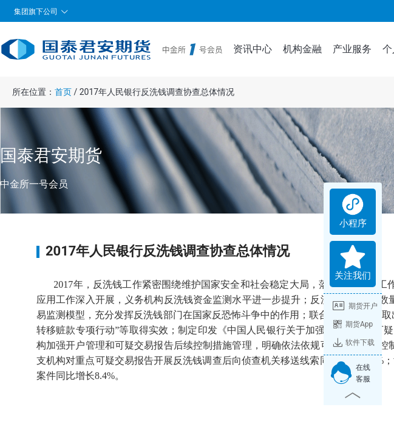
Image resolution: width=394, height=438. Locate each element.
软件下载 (354, 342)
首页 (63, 92)
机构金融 (302, 49)
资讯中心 (252, 49)
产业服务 (352, 49)
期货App (353, 324)
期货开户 (355, 306)
